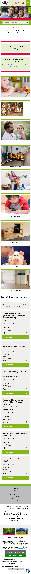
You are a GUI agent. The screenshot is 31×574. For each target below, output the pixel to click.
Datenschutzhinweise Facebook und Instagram (15, 501)
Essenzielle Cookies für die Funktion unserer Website (15, 561)
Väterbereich (15, 141)
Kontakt (15, 488)
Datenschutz (15, 499)
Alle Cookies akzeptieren (15, 555)
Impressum (17, 572)
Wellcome (15, 190)
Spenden (16, 266)
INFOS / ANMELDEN (9, 337)
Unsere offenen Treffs (15, 166)
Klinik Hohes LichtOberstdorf (20, 536)
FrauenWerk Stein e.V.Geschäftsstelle (8, 536)
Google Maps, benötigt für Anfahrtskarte (15, 566)
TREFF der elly (15, 242)
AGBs (15, 490)
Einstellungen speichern (15, 569)
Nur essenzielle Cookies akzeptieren (15, 552)
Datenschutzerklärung (22, 548)
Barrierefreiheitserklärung (15, 497)
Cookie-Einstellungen (15, 495)
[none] (29, 8)
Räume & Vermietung (15, 290)
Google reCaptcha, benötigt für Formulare (15, 563)
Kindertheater (15, 117)
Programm (15, 97)
